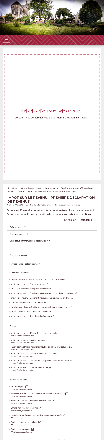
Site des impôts (19, 386)
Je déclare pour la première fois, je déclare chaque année (38, 415)
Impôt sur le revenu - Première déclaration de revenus (51, 191)
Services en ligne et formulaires (23, 264)
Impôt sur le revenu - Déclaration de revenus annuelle (35, 353)
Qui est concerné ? (18, 227)
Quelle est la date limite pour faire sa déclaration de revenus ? (39, 279)
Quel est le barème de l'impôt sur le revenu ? (31, 288)
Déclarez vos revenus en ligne (26, 422)
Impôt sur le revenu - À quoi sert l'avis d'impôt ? (32, 316)
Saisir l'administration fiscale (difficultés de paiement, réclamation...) (42, 346)
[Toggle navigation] (6, 40)
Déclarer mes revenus (22, 429)
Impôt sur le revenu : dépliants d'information (33, 400)
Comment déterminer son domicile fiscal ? (30, 302)
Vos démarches (34, 117)
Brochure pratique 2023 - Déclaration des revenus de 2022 (39, 393)
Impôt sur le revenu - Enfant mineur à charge (31, 367)
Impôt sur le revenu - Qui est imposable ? (29, 284)
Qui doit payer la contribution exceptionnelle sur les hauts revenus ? (42, 307)
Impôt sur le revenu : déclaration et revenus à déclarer (35, 333)
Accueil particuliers (16, 188)
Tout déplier (88, 219)
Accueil (19, 117)
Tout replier (70, 219)
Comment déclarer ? (19, 234)
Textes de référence (18, 255)
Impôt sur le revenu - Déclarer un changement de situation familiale (41, 360)
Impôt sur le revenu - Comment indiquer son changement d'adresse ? (42, 297)
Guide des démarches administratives (67, 117)
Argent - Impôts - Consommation (43, 188)
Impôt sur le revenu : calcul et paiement (28, 340)
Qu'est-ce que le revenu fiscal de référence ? (31, 311)
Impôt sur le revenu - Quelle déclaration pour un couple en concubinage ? (44, 293)
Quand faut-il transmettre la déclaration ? (28, 240)
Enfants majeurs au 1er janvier (26, 407)
